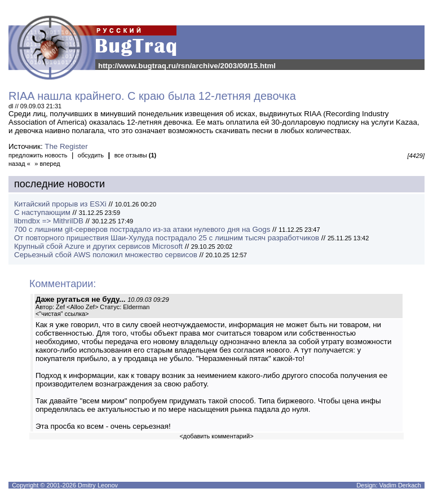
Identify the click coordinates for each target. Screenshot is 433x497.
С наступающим (42, 212)
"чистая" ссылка (62, 313)
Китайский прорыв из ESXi (60, 204)
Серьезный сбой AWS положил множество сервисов (105, 254)
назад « (19, 163)
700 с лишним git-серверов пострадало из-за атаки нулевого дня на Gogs (142, 229)
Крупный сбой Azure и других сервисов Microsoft (98, 246)
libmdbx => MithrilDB (48, 221)
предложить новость (38, 155)
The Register (66, 146)
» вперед (47, 163)
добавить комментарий (216, 436)
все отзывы (135, 155)
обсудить (91, 155)
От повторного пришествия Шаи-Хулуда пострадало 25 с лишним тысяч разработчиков (166, 238)
